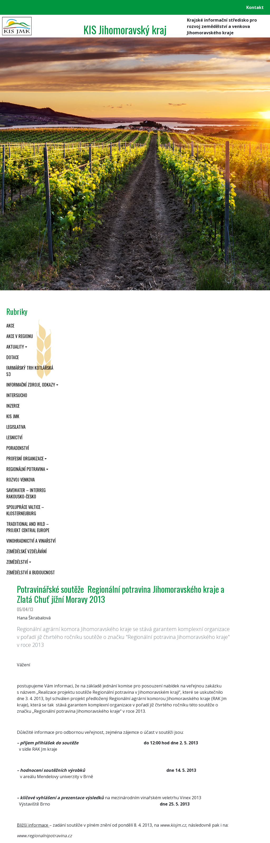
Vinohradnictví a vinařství (31, 541)
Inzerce (13, 406)
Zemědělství (17, 562)
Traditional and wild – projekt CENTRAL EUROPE (27, 527)
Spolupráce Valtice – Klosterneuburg (25, 510)
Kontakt (255, 7)
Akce (10, 325)
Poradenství (17, 448)
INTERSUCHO (16, 395)
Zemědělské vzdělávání (26, 551)
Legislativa (16, 427)
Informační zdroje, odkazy (30, 385)
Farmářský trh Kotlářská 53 (29, 371)
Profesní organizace (25, 458)
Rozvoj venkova (20, 479)
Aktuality (15, 347)
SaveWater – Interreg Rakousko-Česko (26, 493)
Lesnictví (14, 437)
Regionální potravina (25, 469)
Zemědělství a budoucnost (30, 572)
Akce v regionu (19, 336)
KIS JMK (12, 416)
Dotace (12, 357)
